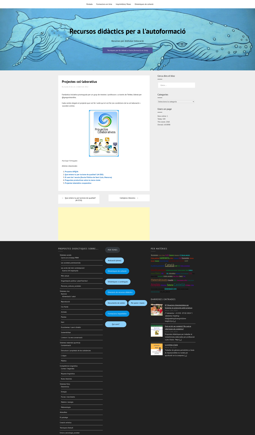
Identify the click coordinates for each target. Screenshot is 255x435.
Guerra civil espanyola (70, 270)
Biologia (171, 255)
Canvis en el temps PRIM (70, 257)
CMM (174, 289)
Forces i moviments (68, 397)
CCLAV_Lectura (158, 269)
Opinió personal (184, 273)
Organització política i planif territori (74, 281)
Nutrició (64, 293)
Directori (157, 260)
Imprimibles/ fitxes (123, 4)
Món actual (65, 275)
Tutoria (170, 284)
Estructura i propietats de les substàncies (76, 350)
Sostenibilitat (66, 332)
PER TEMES (112, 249)
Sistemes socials (65, 255)
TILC (184, 276)
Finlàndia (176, 258)
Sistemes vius (64, 291)
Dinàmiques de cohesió (144, 4)
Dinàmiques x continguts (118, 281)
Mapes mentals (181, 270)
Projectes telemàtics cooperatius (78, 183)
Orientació (169, 288)
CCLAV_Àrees (161, 255)
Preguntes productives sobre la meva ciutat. (83, 180)
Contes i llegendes (67, 368)
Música (153, 273)
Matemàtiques (159, 279)
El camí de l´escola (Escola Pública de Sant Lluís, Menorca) (88, 177)
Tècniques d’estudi (66, 427)
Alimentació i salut (69, 296)
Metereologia (66, 407)
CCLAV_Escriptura (164, 260)
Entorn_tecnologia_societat (69, 432)
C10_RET (181, 260)
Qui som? (115, 324)
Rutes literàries (66, 379)
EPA (165, 273)
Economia (185, 258)
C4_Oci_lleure (165, 291)
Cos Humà (64, 306)
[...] (174, 321)
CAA (179, 265)
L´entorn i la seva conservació (71, 337)
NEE (162, 273)
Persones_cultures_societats (71, 286)
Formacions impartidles (117, 313)
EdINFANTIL (165, 257)
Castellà (179, 284)
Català (169, 264)
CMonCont (163, 285)
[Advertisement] (104, 223)
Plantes (63, 317)
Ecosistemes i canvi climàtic (71, 327)
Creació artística (65, 422)
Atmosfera (63, 412)
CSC (190, 273)
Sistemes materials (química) (70, 342)
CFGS (175, 280)
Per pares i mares (137, 302)
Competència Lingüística (68, 365)
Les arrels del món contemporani (73, 268)
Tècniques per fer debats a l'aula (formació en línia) (127, 50)
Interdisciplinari (155, 291)
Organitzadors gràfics (182, 280)
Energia (64, 391)
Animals (64, 312)
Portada (89, 4)
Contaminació (66, 345)
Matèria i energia (67, 402)
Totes (187, 270)
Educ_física (176, 276)
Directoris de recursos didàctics (120, 292)
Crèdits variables (168, 276)
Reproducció (65, 301)
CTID (180, 258)
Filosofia (170, 280)
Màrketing (176, 255)
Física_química (155, 258)
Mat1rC (181, 276)
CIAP (176, 265)
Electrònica (65, 386)
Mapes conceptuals (185, 265)
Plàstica (158, 273)
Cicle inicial (191, 280)
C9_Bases (187, 285)
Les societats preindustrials (71, 262)
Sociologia (160, 276)
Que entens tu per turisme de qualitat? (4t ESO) (84, 174)
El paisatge (64, 417)
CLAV (167, 255)
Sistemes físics (65, 384)
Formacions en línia (104, 4)
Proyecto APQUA (71, 171)
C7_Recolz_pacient (185, 255)
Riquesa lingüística (68, 373)
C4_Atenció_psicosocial (157, 265)
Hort (62, 322)
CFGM (192, 285)
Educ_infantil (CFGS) (174, 260)
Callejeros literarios (127, 197)
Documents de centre (116, 302)
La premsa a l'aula (171, 344)
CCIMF (186, 260)
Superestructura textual (171, 270)
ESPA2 (171, 258)
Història (190, 270)
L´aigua (63, 355)
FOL (167, 273)
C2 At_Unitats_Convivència (157, 288)
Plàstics (63, 360)
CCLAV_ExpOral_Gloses (182, 288)
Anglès (155, 284)
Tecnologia (154, 255)
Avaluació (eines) (114, 260)
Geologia (178, 273)
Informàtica (172, 273)
